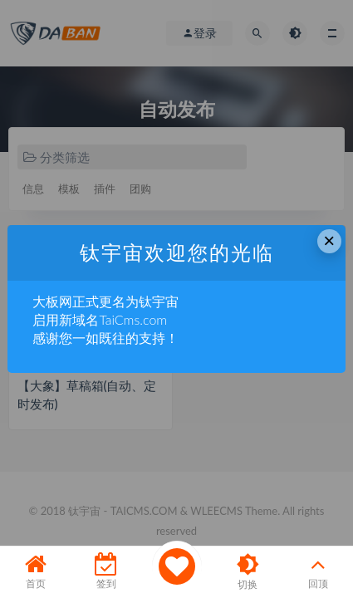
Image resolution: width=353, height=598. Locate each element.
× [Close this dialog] (329, 240)
